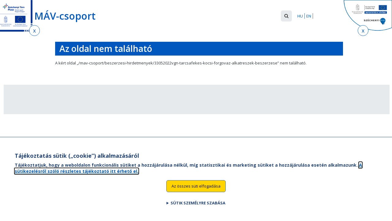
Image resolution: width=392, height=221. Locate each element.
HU (300, 16)
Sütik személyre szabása (198, 208)
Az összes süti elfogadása (196, 192)
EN (308, 16)
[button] (286, 15)
